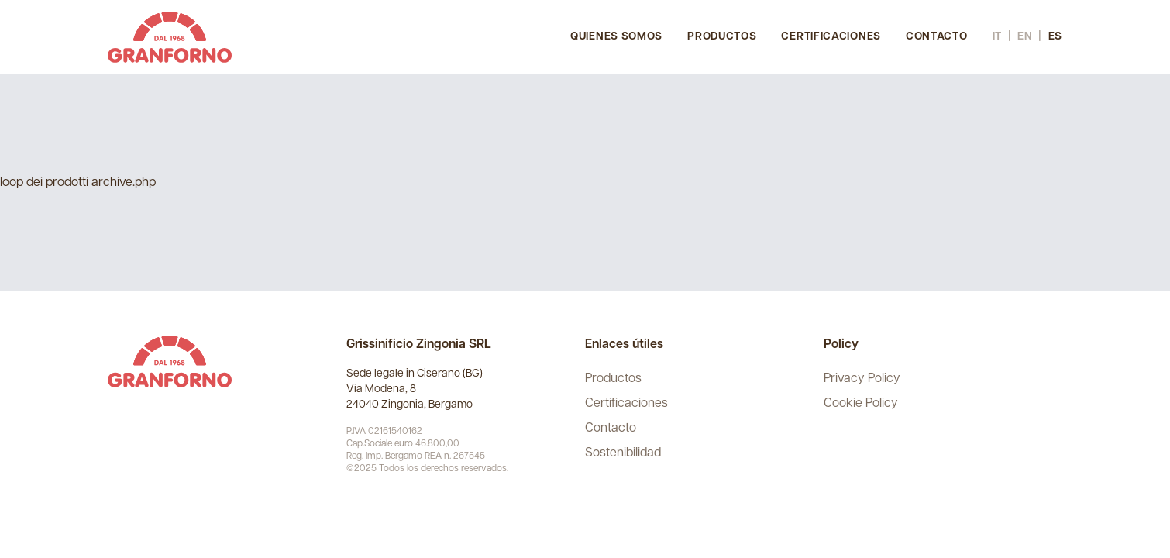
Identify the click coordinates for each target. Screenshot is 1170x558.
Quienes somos (616, 37)
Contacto (937, 37)
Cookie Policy (861, 404)
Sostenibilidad (623, 453)
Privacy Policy (862, 379)
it (997, 37)
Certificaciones (831, 37)
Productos (721, 37)
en (1024, 37)
